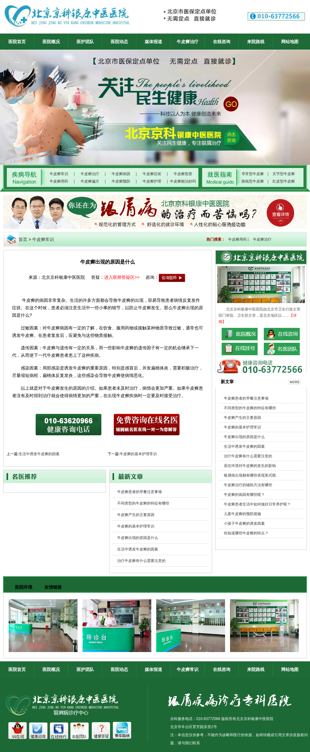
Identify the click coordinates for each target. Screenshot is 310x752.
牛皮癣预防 (121, 181)
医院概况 (51, 41)
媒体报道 (153, 41)
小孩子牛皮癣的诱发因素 (244, 523)
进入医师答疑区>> (122, 277)
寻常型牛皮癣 (252, 174)
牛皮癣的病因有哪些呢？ (244, 494)
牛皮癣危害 (183, 174)
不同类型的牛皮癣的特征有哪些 (143, 503)
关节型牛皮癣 (283, 174)
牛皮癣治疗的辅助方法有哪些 (248, 485)
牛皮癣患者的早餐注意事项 (139, 492)
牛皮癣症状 (152, 174)
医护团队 (85, 41)
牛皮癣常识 (59, 174)
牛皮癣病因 (121, 174)
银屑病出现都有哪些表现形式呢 (250, 475)
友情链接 (53, 587)
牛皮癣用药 (59, 181)
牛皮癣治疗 (187, 41)
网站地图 (290, 41)
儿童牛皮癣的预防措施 (242, 514)
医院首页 (17, 41)
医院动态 (119, 41)
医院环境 (23, 587)
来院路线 (255, 41)
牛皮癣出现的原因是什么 (137, 538)
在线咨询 (221, 41)
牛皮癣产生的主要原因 (135, 515)
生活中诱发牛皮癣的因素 (39, 454)
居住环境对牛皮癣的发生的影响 (250, 466)
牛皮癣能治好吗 (183, 181)
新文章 (227, 381)
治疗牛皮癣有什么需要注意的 (141, 561)
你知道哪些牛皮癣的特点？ (246, 533)
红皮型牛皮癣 (283, 181)
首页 (23, 239)
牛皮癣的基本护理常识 (138, 454)
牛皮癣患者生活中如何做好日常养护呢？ (257, 504)
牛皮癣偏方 (90, 181)
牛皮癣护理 (152, 181)
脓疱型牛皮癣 (252, 181)
